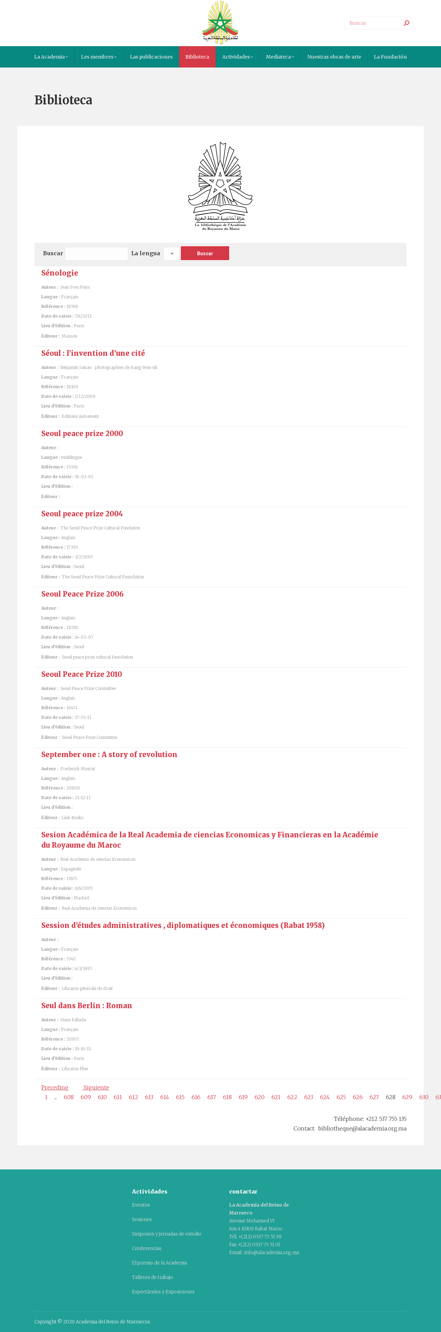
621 (275, 1097)
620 (260, 1097)
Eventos (141, 1205)
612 (133, 1097)
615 (180, 1097)
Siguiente (95, 1087)
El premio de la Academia (159, 1263)
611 (118, 1097)
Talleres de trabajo (152, 1277)
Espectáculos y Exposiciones (163, 1292)
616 (196, 1097)
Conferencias (147, 1248)
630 (424, 1097)
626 (358, 1097)
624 (325, 1097)
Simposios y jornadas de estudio (166, 1234)
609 (86, 1097)
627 (374, 1097)
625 (341, 1097)
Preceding (55, 1087)
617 (211, 1097)
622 (292, 1097)
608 (69, 1097)
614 (164, 1097)
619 (243, 1097)
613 (149, 1097)
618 (227, 1097)
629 (407, 1097)
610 (102, 1097)
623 (308, 1097)
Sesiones (142, 1219)
